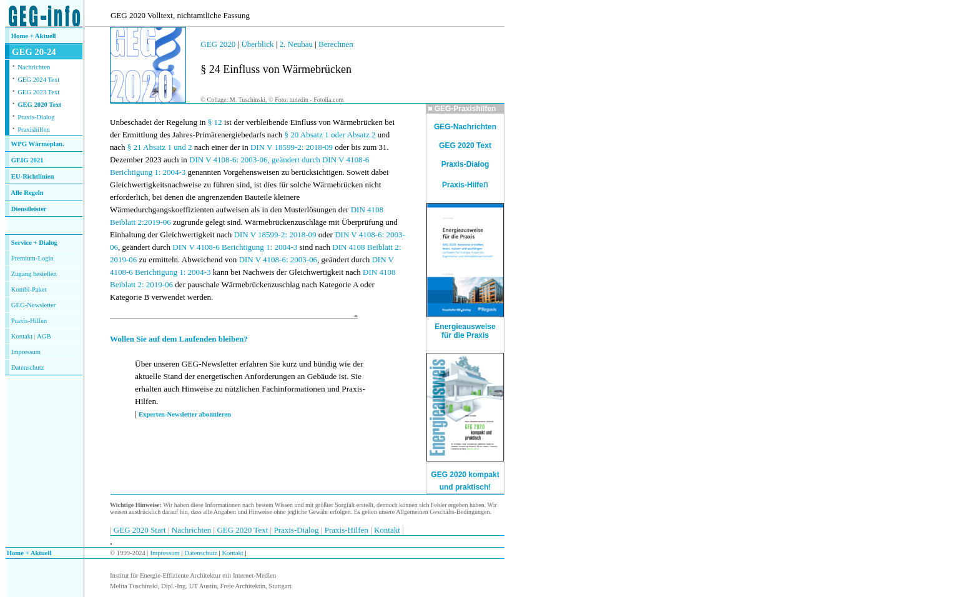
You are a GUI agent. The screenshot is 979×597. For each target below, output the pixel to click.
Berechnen (335, 44)
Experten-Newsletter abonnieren (185, 414)
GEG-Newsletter (33, 305)
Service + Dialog (34, 242)
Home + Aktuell (33, 35)
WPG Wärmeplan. (37, 144)
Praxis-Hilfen (29, 320)
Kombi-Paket (29, 289)
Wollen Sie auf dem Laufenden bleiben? (179, 338)
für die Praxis (465, 335)
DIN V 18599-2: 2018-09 (291, 147)
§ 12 (215, 122)
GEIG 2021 (27, 160)
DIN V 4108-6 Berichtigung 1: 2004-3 (234, 247)
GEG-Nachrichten (465, 126)
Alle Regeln (27, 192)
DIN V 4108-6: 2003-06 (278, 259)
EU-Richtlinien (32, 176)
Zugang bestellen (34, 273)
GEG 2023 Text (38, 92)
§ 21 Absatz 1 (149, 147)
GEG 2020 (217, 44)
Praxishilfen (33, 129)
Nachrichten (33, 67)
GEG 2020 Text (39, 104)
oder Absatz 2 (353, 134)
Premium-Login (32, 258)
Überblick (257, 44)
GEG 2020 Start (141, 530)
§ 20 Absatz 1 (307, 134)
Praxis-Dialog (35, 117)
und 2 (183, 147)
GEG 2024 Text (38, 79)
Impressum (26, 351)
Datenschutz (200, 553)
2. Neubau (297, 44)
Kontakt (21, 336)
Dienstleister (29, 208)
